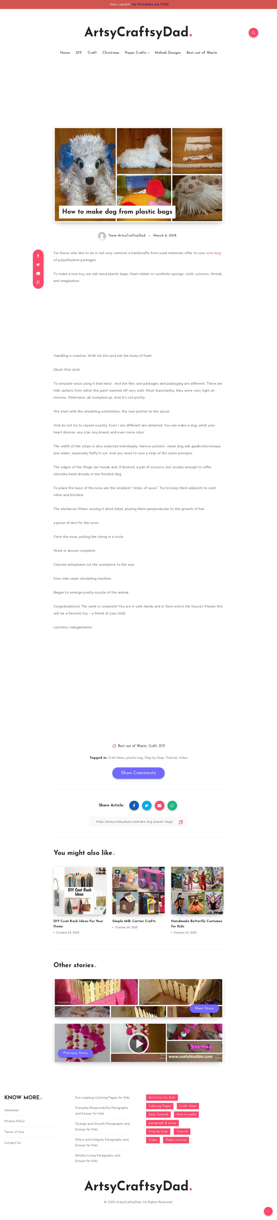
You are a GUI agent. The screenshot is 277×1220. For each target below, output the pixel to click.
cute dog (213, 253)
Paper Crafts (136, 53)
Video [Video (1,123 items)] (153, 1140)
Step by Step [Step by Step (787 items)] (158, 1131)
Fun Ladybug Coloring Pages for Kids (102, 1098)
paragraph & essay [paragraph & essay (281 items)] (162, 1123)
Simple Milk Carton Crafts (134, 921)
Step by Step (154, 758)
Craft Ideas (116, 758)
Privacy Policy (14, 1121)
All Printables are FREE (150, 4)
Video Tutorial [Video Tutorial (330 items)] (176, 1140)
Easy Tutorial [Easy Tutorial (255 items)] (158, 1114)
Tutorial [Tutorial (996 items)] (182, 1131)
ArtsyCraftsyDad (138, 33)
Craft (92, 53)
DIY (79, 53)
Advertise (11, 1110)
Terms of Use (14, 1132)
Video (183, 758)
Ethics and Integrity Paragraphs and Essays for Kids (102, 1142)
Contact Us (12, 1143)
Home (65, 53)
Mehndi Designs (168, 53)
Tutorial (171, 758)
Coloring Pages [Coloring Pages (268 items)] (160, 1106)
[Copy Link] (138, 822)
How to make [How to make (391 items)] (186, 1114)
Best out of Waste (202, 53)
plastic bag (134, 758)
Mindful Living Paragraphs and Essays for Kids (97, 1158)
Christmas (111, 53)
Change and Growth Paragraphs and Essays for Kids (102, 1126)
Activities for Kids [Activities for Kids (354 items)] (162, 1097)
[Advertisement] (138, 96)
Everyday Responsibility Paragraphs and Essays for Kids (101, 1110)
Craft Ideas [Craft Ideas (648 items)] (188, 1106)
